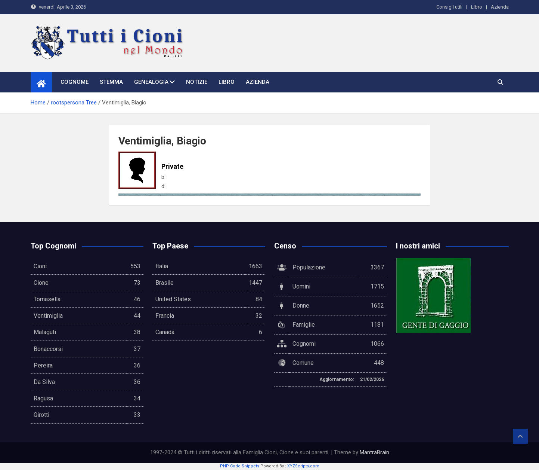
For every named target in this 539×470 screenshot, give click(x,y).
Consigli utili (449, 7)
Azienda (500, 7)
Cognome (75, 82)
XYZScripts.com (303, 466)
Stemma (111, 82)
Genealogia (151, 82)
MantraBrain (374, 452)
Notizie (196, 82)
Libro (476, 7)
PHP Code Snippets (239, 466)
